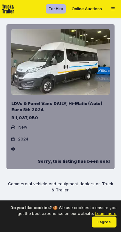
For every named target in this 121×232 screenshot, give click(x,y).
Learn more (105, 213)
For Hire (56, 8)
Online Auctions (87, 8)
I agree (104, 222)
